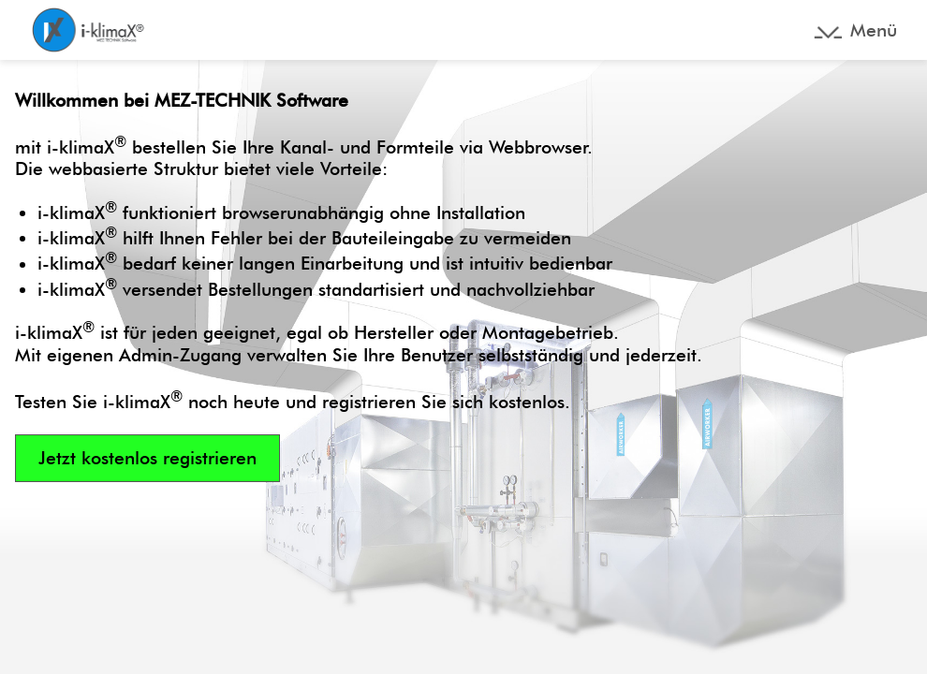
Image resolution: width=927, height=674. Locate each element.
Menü (873, 30)
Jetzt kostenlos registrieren (147, 458)
